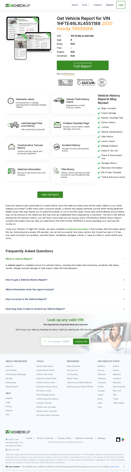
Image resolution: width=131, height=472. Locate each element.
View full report (50, 194)
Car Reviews (72, 374)
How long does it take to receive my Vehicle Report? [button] (35, 309)
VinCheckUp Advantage (16, 374)
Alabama (101, 366)
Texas (115, 399)
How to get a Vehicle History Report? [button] (26, 279)
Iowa (100, 407)
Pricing (8, 406)
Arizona (101, 370)
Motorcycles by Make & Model (80, 386)
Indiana (116, 366)
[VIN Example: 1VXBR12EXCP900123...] (56, 341)
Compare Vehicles (44, 403)
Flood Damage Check (45, 395)
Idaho (100, 403)
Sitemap (101, 438)
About (75, 5)
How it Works (11, 370)
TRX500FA (82, 28)
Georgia (101, 391)
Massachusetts (119, 386)
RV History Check (43, 391)
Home (29, 438)
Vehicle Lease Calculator (46, 411)
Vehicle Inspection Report (47, 399)
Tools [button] (84, 5)
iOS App (9, 378)
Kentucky (117, 374)
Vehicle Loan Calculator (46, 407)
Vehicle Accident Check (46, 378)
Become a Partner (84, 438)
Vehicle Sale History (44, 366)
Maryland (117, 382)
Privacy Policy (64, 438)
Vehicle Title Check (44, 374)
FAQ (7, 414)
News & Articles (73, 366)
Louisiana (117, 378)
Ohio (115, 395)
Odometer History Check (46, 386)
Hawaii (100, 395)
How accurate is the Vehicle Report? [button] (26, 299)
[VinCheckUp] (18, 4)
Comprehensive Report (78, 229)
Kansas (116, 370)
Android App (11, 382)
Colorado (102, 382)
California (102, 378)
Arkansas (101, 374)
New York (117, 391)
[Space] (18, 431)
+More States (118, 403)
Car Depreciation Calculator (48, 415)
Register (110, 5)
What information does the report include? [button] (30, 289)
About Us (9, 366)
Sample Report (12, 386)
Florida (100, 386)
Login (121, 5)
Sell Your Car (72, 370)
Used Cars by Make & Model (79, 382)
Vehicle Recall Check (45, 370)
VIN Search (69, 73)
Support (98, 5)
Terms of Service (44, 438)
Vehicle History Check (45, 382)
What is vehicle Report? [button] (19, 259)
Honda (63, 28)
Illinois (100, 399)
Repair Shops (72, 378)
